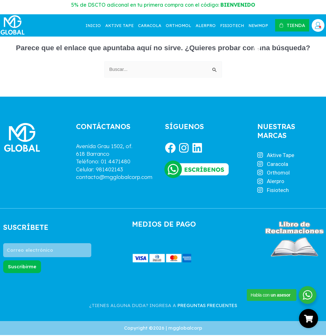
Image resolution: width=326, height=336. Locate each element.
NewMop (258, 25)
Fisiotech (232, 25)
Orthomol (178, 25)
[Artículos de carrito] (258, 48)
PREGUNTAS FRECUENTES (207, 306)
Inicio (93, 25)
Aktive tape (119, 25)
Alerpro (206, 25)
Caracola (149, 25)
